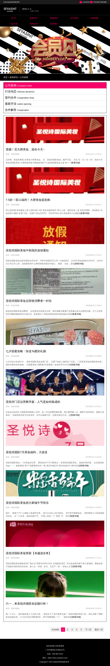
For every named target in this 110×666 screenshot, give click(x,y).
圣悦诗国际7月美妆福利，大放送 (26, 452)
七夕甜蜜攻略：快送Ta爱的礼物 (26, 351)
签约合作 (19, 97)
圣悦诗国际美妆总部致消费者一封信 (29, 300)
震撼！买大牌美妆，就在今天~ (25, 149)
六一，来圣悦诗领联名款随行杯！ (27, 603)
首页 (5, 77)
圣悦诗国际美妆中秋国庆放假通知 (27, 250)
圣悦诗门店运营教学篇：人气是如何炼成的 (33, 401)
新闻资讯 (14, 77)
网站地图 (104, 2)
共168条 (55, 629)
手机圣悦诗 (96, 2)
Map (13, 24)
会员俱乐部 (86, 2)
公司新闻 (24, 77)
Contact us (54, 24)
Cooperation (34, 24)
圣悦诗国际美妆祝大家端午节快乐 (27, 502)
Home (13, 18)
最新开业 (18, 103)
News (54, 18)
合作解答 (17, 109)
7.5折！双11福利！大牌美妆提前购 (28, 199)
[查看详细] (75, 163)
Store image (94, 18)
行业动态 (20, 91)
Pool (74, 18)
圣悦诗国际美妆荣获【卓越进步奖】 (29, 553)
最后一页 (99, 629)
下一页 (88, 629)
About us (34, 18)
